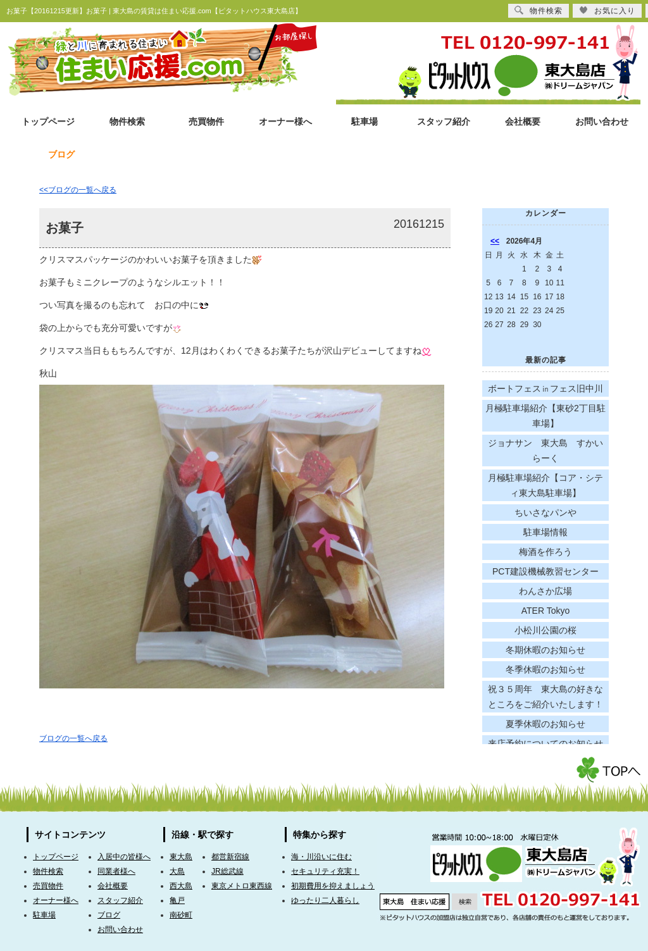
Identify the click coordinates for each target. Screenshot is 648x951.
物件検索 (127, 122)
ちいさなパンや (545, 512)
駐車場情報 (545, 532)
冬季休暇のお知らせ (545, 669)
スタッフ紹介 (443, 122)
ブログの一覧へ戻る (73, 738)
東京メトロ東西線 (241, 885)
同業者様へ (116, 871)
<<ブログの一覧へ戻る (77, 189)
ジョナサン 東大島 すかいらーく (545, 450)
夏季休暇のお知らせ (545, 724)
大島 (177, 871)
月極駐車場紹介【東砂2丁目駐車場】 (545, 415)
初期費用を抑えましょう (333, 885)
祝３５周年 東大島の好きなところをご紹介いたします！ (545, 696)
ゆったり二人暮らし (325, 900)
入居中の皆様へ (124, 856)
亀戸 (177, 900)
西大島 (181, 885)
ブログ (108, 915)
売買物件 (206, 122)
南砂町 (181, 915)
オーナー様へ (285, 122)
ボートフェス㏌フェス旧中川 (545, 388)
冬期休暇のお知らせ (545, 650)
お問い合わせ (601, 122)
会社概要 (522, 122)
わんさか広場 (545, 591)
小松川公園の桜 (545, 630)
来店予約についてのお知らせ (545, 743)
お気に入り (607, 10)
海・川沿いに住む (321, 856)
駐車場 (364, 122)
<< (494, 241)
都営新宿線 (230, 856)
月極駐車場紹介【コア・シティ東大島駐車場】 (545, 485)
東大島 (181, 856)
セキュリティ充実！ (325, 871)
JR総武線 (227, 871)
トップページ (48, 122)
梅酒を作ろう (545, 552)
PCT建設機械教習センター (545, 571)
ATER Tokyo (545, 611)
